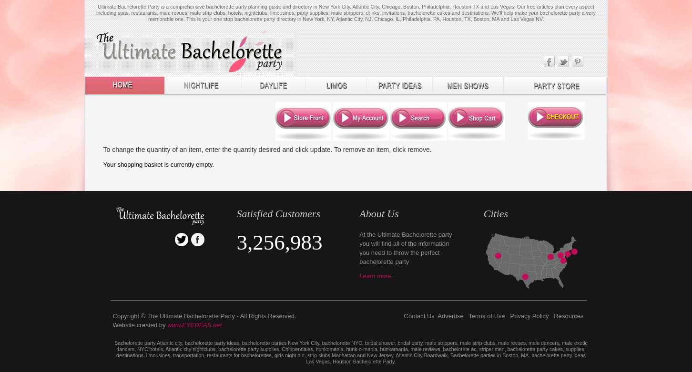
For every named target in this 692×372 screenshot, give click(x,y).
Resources (568, 316)
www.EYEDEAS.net (194, 325)
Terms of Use (486, 316)
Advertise (450, 316)
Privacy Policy (529, 316)
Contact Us (419, 316)
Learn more (375, 276)
